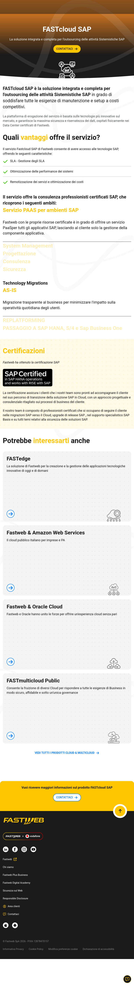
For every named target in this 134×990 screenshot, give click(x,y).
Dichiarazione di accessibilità (98, 949)
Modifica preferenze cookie (63, 949)
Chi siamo (8, 867)
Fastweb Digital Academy (16, 882)
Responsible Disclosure (15, 898)
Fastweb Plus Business (15, 875)
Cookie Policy (36, 949)
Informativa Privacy (13, 949)
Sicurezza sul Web (13, 890)
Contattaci (13, 914)
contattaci (64, 48)
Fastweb (7, 859)
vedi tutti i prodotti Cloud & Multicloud (65, 752)
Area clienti (14, 906)
